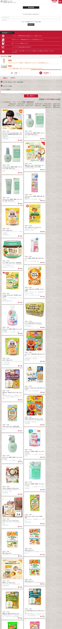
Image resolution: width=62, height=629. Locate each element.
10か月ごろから (29, 105)
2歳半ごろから (56, 107)
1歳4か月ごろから (47, 105)
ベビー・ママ (5, 131)
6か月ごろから (48, 103)
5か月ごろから (39, 103)
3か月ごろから (30, 103)
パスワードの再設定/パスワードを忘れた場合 (31, 21)
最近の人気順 (55, 99)
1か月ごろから (21, 103)
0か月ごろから (13, 103)
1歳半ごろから (56, 105)
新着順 (41, 99)
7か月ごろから (56, 103)
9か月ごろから (20, 105)
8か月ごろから (11, 105)
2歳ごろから (48, 107)
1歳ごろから (38, 105)
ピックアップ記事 (6, 56)
